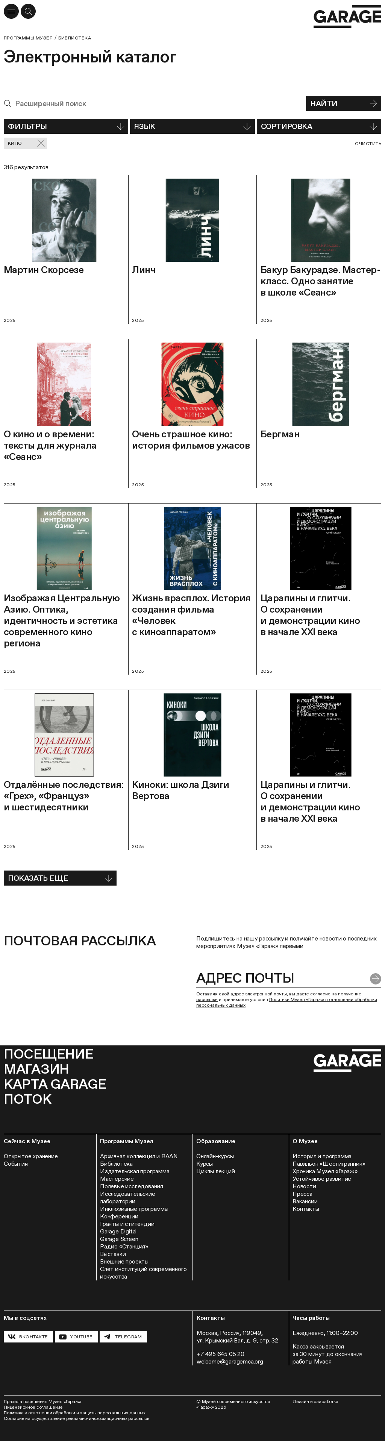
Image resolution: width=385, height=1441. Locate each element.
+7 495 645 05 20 (220, 1354)
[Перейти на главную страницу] (347, 17)
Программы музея (28, 38)
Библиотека (74, 38)
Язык (192, 126)
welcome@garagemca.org (230, 1361)
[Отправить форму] (375, 978)
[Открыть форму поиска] (28, 11)
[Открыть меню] (11, 11)
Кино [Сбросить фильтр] (26, 143)
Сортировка (319, 126)
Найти (343, 103)
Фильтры (66, 126)
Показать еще (60, 878)
